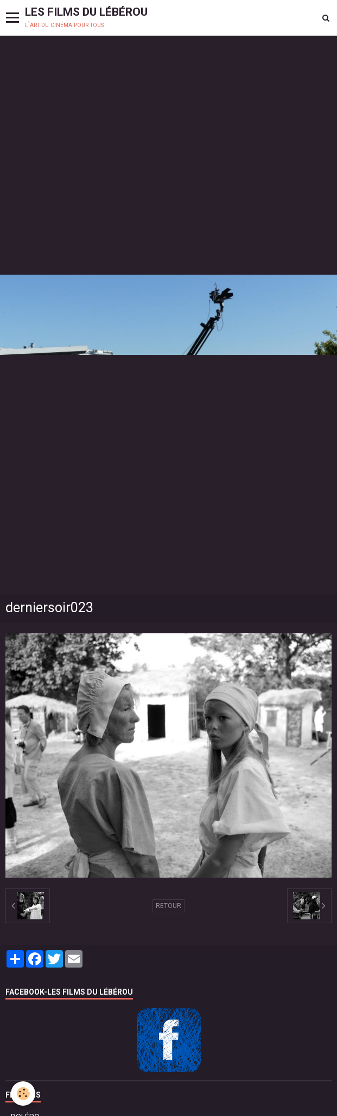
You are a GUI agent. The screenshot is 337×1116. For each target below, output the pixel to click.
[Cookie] (23, 1093)
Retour (168, 906)
